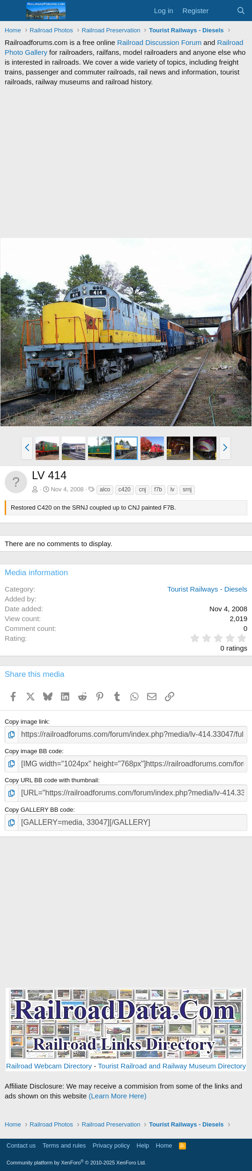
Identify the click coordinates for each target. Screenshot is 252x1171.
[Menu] (13, 10)
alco (105, 489)
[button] (27, 448)
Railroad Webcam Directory (49, 1066)
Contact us (21, 1145)
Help (143, 1145)
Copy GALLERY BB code (39, 809)
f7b (158, 489)
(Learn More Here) (117, 1096)
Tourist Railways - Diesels (207, 589)
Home (164, 1145)
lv (172, 489)
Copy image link (26, 721)
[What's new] (222, 10)
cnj (142, 489)
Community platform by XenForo (76, 1162)
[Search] (241, 10)
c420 (125, 489)
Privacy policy (111, 1145)
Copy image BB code (33, 751)
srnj (187, 489)
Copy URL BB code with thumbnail (51, 780)
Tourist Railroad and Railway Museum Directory (172, 1066)
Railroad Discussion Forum (159, 42)
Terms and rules (64, 1145)
